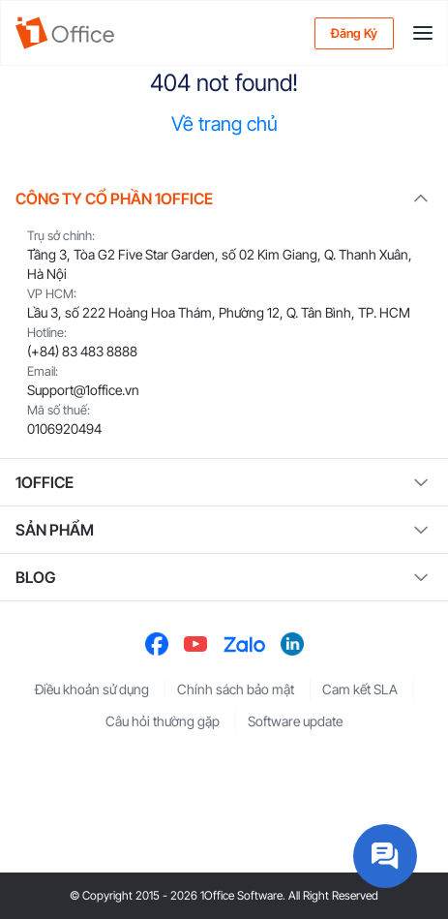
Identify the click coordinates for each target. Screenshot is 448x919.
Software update (295, 721)
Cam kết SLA (360, 689)
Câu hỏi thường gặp (162, 721)
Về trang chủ (224, 124)
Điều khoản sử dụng (92, 689)
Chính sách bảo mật (235, 689)
